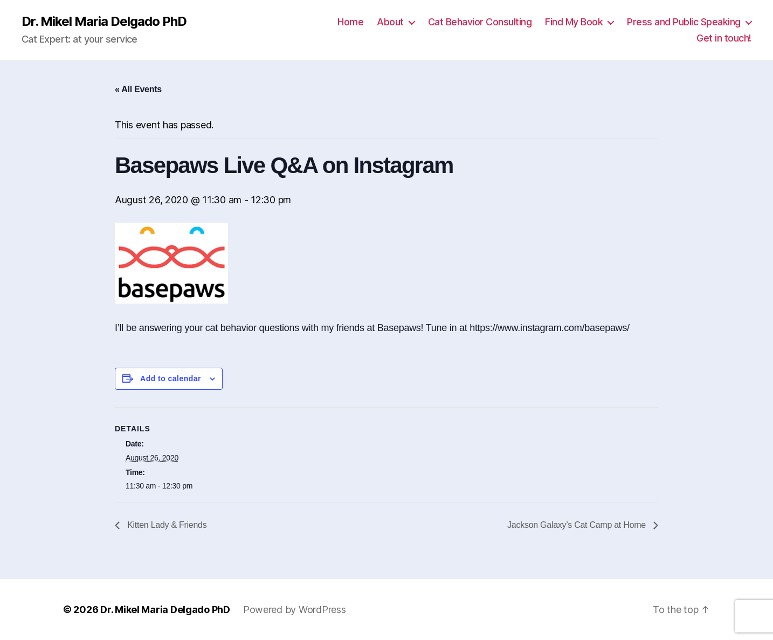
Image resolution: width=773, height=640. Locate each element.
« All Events (138, 89)
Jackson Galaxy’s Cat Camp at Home (577, 524)
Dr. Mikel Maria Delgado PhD (104, 21)
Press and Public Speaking (684, 21)
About (390, 21)
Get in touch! (723, 38)
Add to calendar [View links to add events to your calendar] (170, 378)
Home (350, 21)
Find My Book (574, 21)
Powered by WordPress (294, 609)
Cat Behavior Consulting (480, 21)
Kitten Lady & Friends (165, 524)
